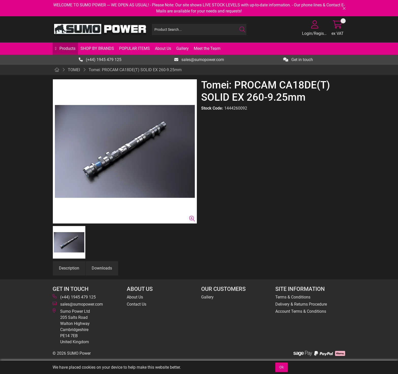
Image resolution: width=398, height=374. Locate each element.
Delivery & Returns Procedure (301, 304)
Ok (281, 367)
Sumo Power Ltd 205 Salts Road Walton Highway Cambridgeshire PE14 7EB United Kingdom (71, 326)
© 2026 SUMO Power (72, 353)
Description (69, 268)
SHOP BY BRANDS (97, 48)
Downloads (102, 268)
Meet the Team (207, 48)
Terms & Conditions (292, 297)
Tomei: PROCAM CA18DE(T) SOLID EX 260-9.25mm (135, 69)
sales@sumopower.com (199, 59)
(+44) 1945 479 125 (100, 59)
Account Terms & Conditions (300, 311)
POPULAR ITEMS (134, 48)
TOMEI (74, 69)
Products (66, 48)
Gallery (182, 48)
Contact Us (136, 304)
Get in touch (298, 59)
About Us (163, 48)
